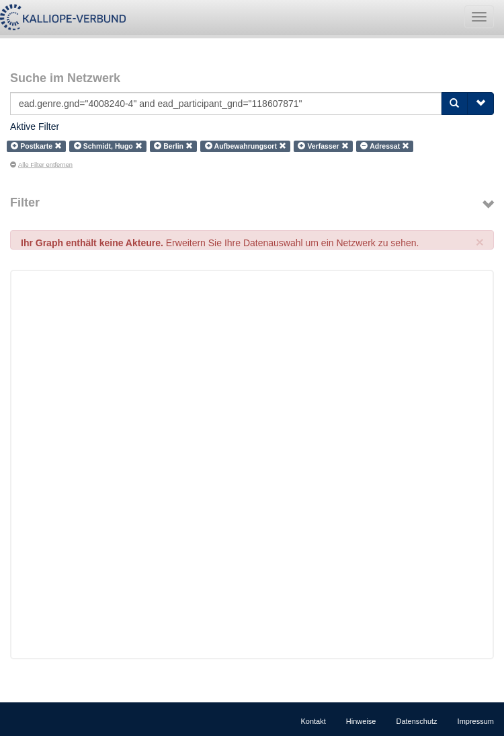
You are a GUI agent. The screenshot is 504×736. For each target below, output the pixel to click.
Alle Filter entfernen (41, 164)
